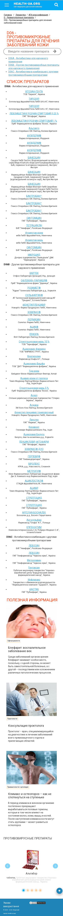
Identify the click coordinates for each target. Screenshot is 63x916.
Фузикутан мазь (34, 240)
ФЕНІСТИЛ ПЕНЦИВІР (34, 304)
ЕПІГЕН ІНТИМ (34, 527)
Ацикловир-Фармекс (34, 349)
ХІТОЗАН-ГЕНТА (34, 91)
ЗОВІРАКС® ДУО (34, 449)
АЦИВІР (34, 488)
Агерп (34, 395)
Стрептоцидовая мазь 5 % (34, 388)
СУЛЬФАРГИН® (34, 295)
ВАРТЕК (34, 273)
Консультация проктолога (26, 725)
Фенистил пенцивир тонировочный (34, 412)
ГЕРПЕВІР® (34, 456)
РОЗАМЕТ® (34, 287)
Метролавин (34, 560)
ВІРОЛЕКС (34, 463)
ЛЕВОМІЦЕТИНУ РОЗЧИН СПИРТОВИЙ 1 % (34, 121)
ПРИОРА (34, 334)
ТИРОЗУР (34, 98)
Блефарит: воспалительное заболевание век (27, 649)
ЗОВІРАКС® (34, 312)
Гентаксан (34, 567)
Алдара (34, 405)
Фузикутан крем (34, 232)
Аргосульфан (34, 520)
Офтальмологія (13, 641)
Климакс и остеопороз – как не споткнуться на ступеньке (29, 795)
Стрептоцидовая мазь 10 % (34, 341)
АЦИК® (34, 327)
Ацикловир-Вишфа (34, 363)
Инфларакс (34, 579)
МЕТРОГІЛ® (34, 471)
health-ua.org (30, 5)
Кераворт (34, 427)
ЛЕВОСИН (34, 545)
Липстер (34, 419)
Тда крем (34, 371)
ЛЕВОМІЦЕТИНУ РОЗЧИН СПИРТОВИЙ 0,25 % (34, 113)
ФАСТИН (34, 589)
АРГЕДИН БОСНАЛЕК (34, 512)
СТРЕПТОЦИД (34, 497)
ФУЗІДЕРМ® (34, 135)
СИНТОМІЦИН (34, 218)
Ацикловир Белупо (34, 434)
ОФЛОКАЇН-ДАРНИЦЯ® (34, 280)
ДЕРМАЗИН (34, 319)
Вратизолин (34, 356)
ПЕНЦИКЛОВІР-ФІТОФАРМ (34, 441)
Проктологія (12, 719)
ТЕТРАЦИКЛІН (34, 225)
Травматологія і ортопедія (17, 787)
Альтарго (34, 128)
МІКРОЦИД (34, 254)
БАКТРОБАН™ (34, 196)
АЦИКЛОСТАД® (34, 480)
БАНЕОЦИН (34, 157)
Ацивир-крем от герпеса (34, 378)
